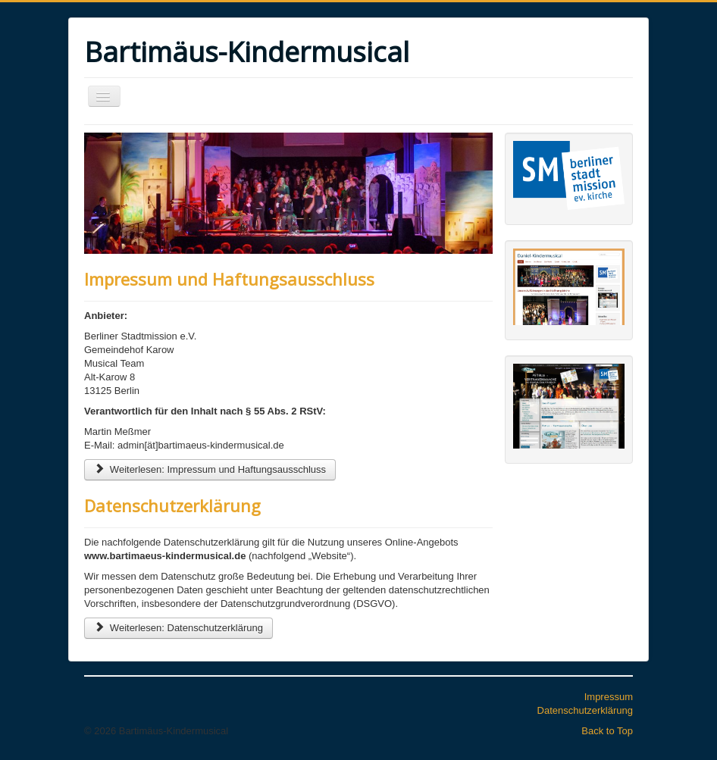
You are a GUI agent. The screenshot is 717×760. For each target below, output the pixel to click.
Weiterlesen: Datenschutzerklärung (178, 627)
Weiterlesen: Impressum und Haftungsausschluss (210, 469)
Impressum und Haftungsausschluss (229, 278)
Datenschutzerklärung (172, 505)
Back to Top (607, 731)
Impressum (608, 696)
